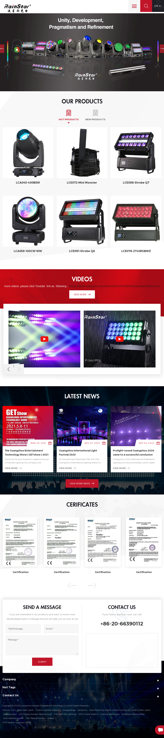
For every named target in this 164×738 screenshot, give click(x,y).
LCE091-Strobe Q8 (82, 251)
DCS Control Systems (88, 714)
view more (82, 294)
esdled (51, 718)
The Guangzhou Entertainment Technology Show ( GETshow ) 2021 (27, 452)
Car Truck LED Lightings (65, 714)
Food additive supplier (13, 718)
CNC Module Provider (36, 718)
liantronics (82, 710)
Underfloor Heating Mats (133, 714)
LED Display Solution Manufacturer (35, 714)
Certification (21, 572)
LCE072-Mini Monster (82, 182)
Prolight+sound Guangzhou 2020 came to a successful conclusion (133, 452)
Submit (42, 661)
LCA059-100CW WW (28, 251)
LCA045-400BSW (28, 182)
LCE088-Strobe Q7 (136, 182)
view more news (82, 483)
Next (19, 369)
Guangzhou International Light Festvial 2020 (78, 452)
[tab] (68, 115)
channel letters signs (110, 714)
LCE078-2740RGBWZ (136, 251)
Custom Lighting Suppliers (48, 710)
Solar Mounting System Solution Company (109, 710)
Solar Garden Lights (141, 710)
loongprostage (69, 710)
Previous (8, 369)
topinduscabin (10, 714)
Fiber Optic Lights (26, 710)
